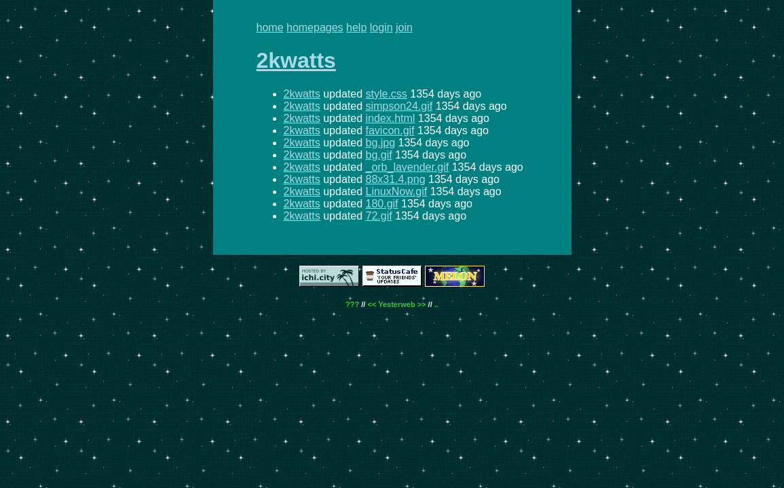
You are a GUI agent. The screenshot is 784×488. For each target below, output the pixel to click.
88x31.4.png (395, 179)
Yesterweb (396, 304)
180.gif (381, 203)
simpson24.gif (398, 106)
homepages (314, 27)
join (404, 27)
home (270, 27)
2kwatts (296, 60)
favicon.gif (389, 130)
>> (421, 304)
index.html (390, 118)
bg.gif (378, 155)
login (381, 27)
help (356, 27)
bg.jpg (380, 142)
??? (352, 304)
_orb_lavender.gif (407, 167)
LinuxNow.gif (396, 191)
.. (436, 304)
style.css (386, 94)
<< (371, 304)
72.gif (378, 216)
